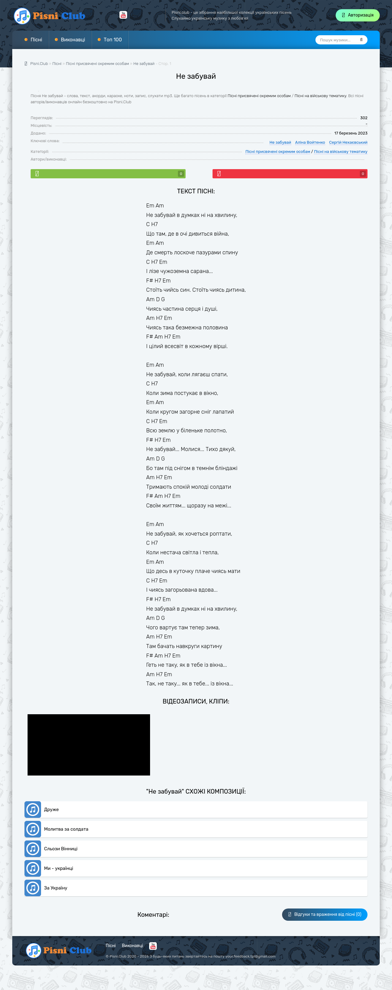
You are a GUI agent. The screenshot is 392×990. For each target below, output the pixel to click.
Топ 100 (113, 40)
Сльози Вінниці (60, 849)
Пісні (36, 40)
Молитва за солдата (66, 829)
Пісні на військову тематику (320, 95)
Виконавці (73, 40)
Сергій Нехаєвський (348, 142)
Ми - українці (58, 868)
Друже (51, 809)
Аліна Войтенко (310, 142)
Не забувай (144, 63)
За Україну (55, 888)
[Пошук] (361, 40)
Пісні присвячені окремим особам (259, 95)
